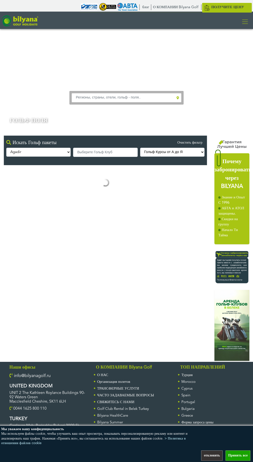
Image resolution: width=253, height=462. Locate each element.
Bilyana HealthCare (112, 416)
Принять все (238, 455)
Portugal (188, 402)
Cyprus (186, 389)
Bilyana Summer (110, 422)
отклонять (212, 455)
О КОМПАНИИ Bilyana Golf (175, 7)
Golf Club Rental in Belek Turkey (123, 409)
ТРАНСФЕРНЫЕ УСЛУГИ (118, 389)
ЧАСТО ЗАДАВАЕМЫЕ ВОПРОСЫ (125, 395)
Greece (187, 416)
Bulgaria (188, 409)
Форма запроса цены (197, 422)
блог (145, 7)
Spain (185, 395)
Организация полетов (113, 382)
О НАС (102, 375)
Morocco (188, 382)
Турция (186, 375)
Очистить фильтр (189, 142)
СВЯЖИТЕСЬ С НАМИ (115, 402)
